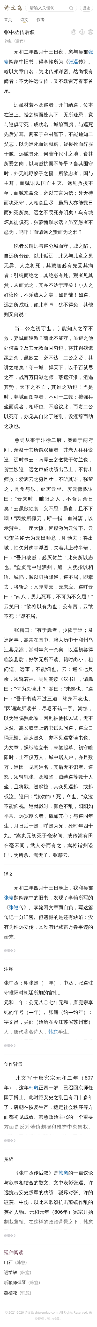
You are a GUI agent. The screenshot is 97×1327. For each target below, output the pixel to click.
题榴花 (10, 1293)
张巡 (73, 61)
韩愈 (8, 40)
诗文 (24, 19)
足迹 (86, 7)
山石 (8, 1262)
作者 (40, 19)
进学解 (10, 1272)
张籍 (9, 897)
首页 (8, 19)
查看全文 (10, 951)
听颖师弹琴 (15, 1282)
